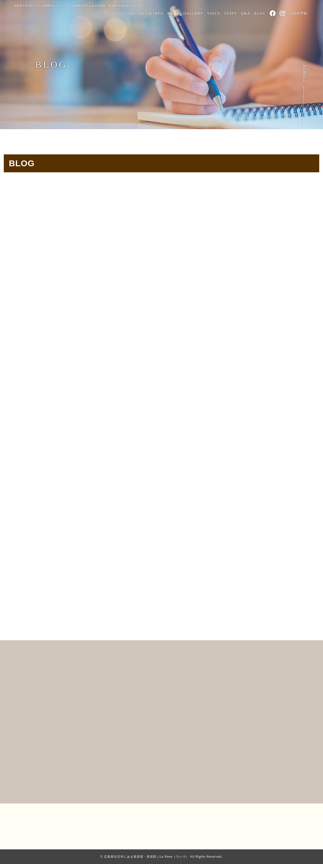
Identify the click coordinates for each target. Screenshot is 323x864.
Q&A (245, 13)
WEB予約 (299, 13)
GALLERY (193, 13)
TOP (130, 13)
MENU (173, 13)
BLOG (260, 13)
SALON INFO (151, 13)
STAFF (230, 13)
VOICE (214, 13)
